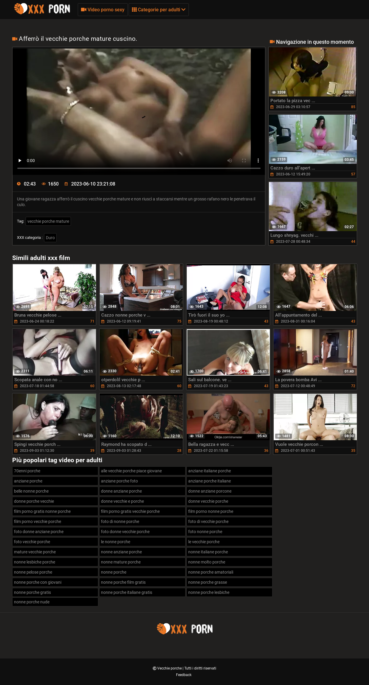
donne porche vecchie (34, 501)
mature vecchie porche (35, 551)
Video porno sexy (102, 10)
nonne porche (113, 572)
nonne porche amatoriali (210, 572)
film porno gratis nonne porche (42, 511)
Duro (50, 237)
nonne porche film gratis (123, 582)
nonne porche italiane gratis (126, 592)
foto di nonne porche (120, 521)
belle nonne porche (31, 491)
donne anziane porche (121, 491)
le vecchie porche (203, 541)
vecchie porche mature (48, 221)
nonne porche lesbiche (208, 592)
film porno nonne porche (210, 511)
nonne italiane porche (208, 551)
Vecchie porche (170, 668)
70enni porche (27, 470)
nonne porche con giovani (37, 582)
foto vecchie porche (32, 541)
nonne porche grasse (207, 582)
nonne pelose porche (33, 572)
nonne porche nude (31, 602)
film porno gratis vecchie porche (130, 511)
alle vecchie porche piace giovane (131, 470)
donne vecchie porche (208, 501)
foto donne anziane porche (38, 531)
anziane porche (28, 481)
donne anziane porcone (209, 491)
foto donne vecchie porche (125, 531)
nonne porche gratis (32, 592)
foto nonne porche (205, 531)
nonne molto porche (206, 562)
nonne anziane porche (121, 551)
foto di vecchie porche (208, 521)
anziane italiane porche (209, 470)
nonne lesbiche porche (34, 562)
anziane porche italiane (209, 481)
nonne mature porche (121, 562)
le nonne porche (115, 541)
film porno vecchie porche (37, 521)
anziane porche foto (119, 481)
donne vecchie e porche (122, 501)
